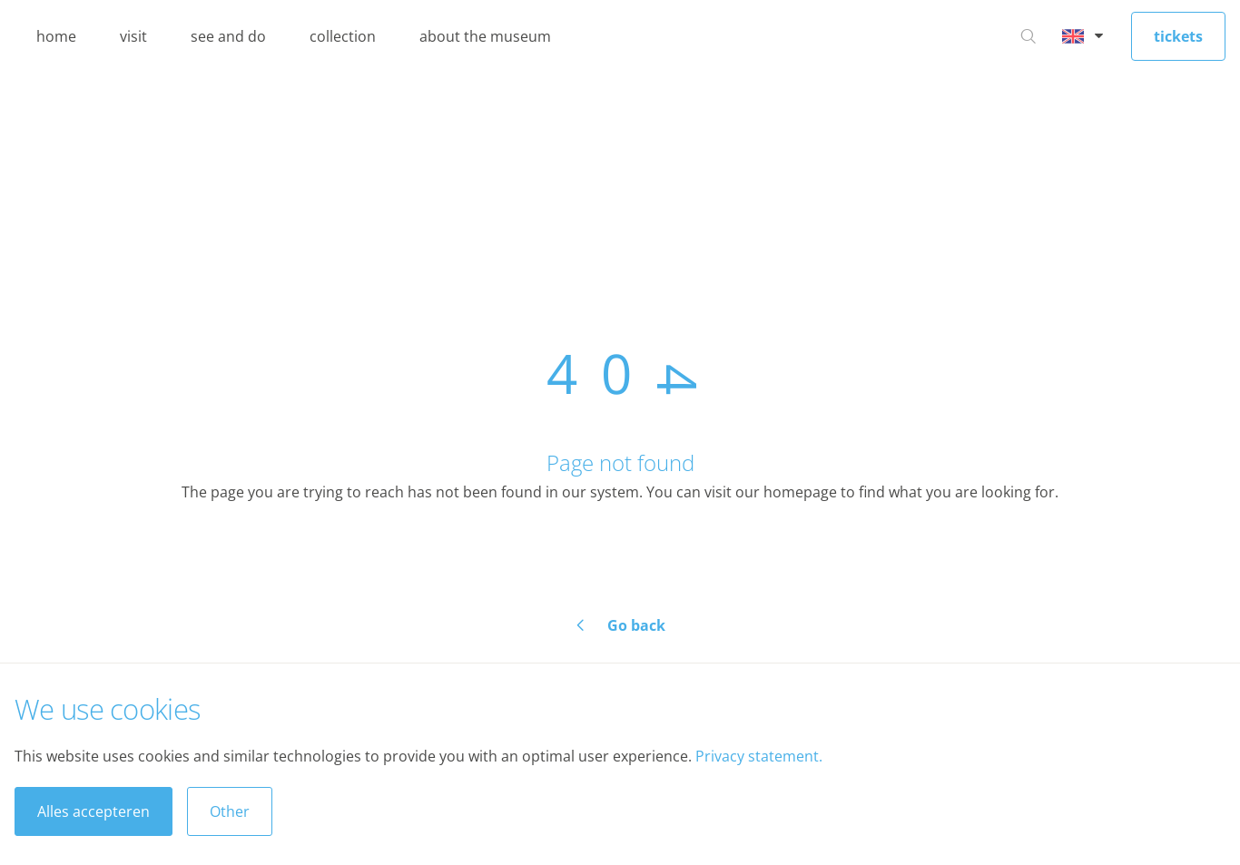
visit (133, 36)
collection (343, 36)
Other (230, 811)
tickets (1178, 36)
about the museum (485, 36)
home (56, 36)
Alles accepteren (93, 811)
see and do (228, 36)
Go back (636, 625)
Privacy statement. (758, 756)
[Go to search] (1028, 36)
